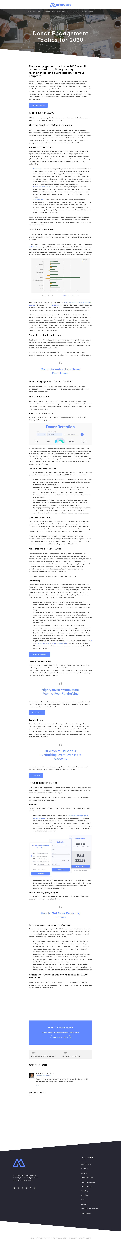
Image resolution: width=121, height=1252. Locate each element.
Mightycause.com (88, 12)
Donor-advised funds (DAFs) (43, 187)
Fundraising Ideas (87, 1180)
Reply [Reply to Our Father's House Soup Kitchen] (37, 1087)
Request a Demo (60, 1037)
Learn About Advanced (39, 654)
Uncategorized (86, 1215)
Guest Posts (84, 1198)
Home (29, 12)
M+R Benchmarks (35, 247)
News (82, 1202)
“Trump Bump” (55, 305)
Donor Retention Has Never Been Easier (60, 371)
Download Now (37, 713)
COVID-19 (84, 1176)
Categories (37, 12)
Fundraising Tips (86, 1189)
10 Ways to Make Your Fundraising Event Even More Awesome (60, 754)
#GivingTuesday (86, 1167)
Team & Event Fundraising (89, 1211)
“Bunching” (37, 169)
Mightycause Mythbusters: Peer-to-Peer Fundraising (60, 691)
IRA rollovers (38, 199)
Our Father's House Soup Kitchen (45, 1076)
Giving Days (75, 12)
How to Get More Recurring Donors (60, 915)
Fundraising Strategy (60, 12)
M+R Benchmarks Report (69, 295)
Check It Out (36, 775)
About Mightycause (38, 105)
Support (47, 12)
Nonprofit (84, 1207)
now (31, 1183)
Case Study (84, 1171)
